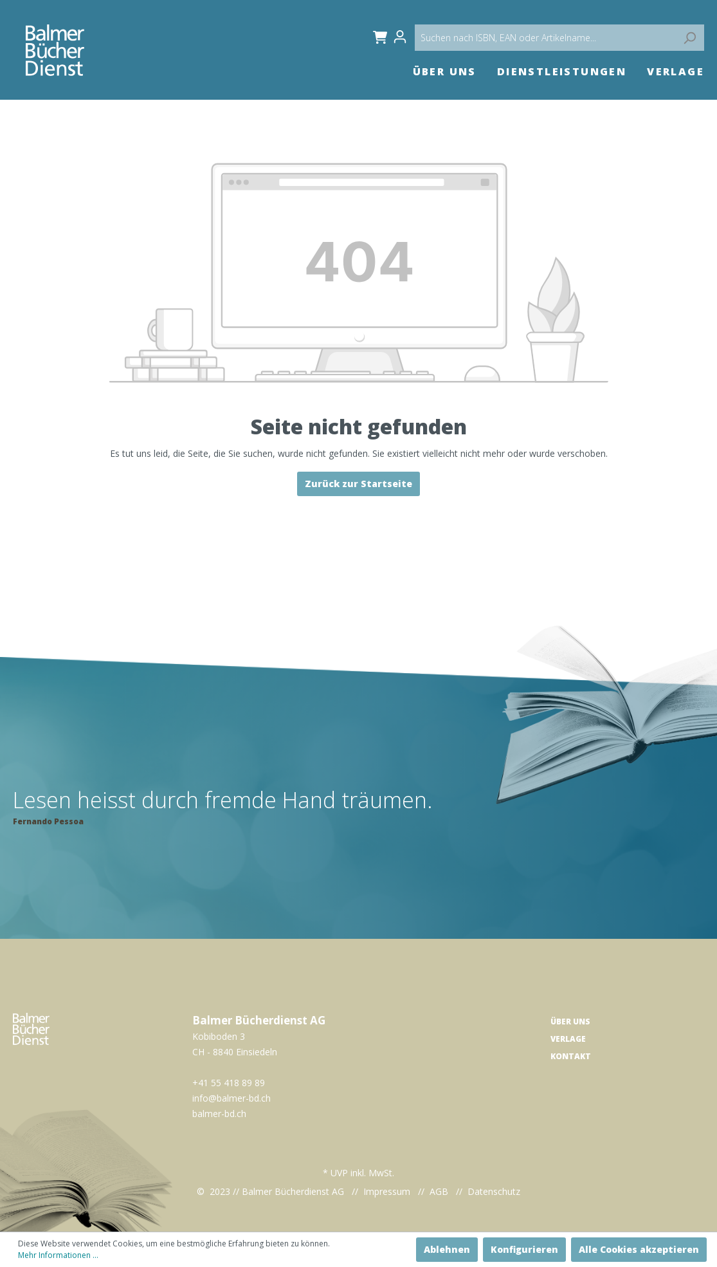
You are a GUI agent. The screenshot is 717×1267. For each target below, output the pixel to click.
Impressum (386, 1191)
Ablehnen (447, 1249)
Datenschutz (493, 1191)
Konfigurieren (524, 1249)
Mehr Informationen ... (58, 1255)
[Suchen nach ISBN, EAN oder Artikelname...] (559, 37)
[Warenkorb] (377, 36)
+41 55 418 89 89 (228, 1083)
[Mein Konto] (404, 36)
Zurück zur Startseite (358, 483)
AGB (439, 1191)
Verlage (568, 1038)
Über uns (570, 1021)
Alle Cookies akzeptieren (639, 1249)
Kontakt (570, 1056)
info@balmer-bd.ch (231, 1098)
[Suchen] (689, 37)
